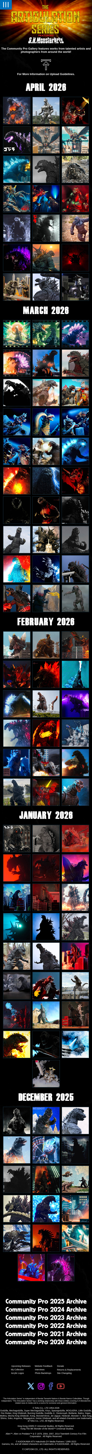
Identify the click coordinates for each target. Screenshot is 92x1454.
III (5, 4)
